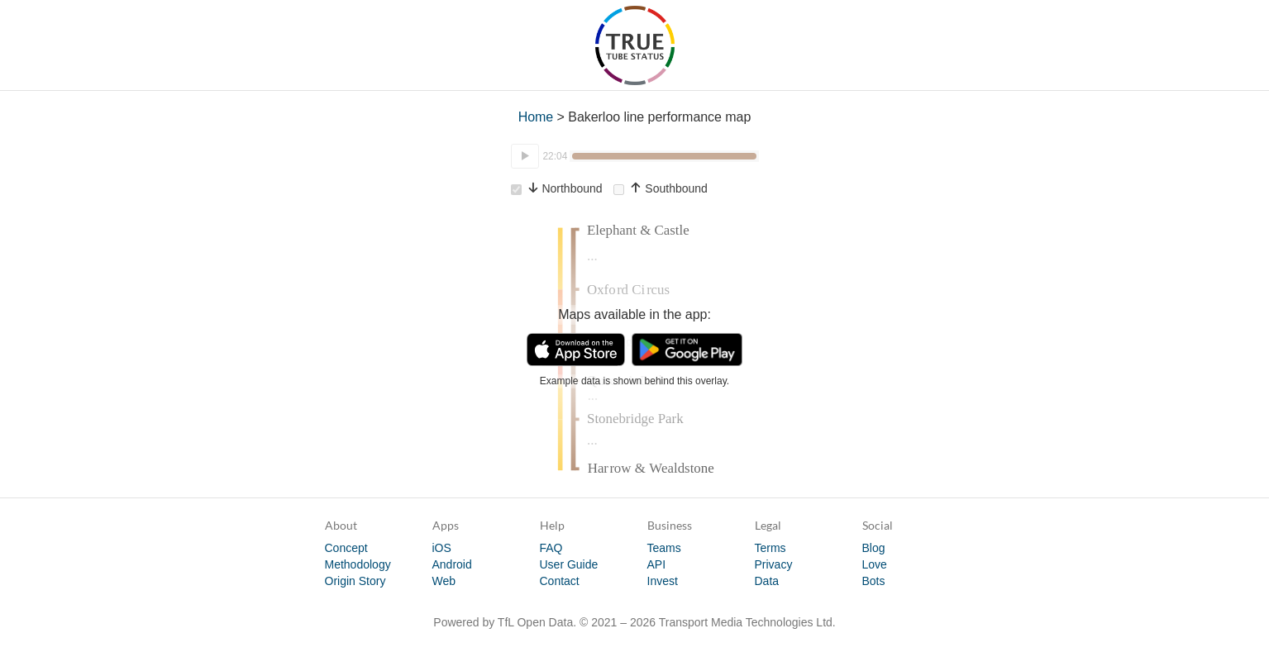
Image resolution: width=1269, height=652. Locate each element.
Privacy (774, 564)
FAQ (551, 547)
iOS (441, 547)
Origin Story (355, 581)
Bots (873, 581)
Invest (662, 581)
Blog (873, 547)
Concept (346, 547)
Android (452, 564)
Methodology (358, 564)
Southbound (660, 188)
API (656, 564)
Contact (560, 581)
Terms (770, 547)
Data (767, 581)
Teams (664, 547)
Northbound (557, 188)
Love (874, 564)
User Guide (569, 564)
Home (536, 117)
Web (444, 581)
